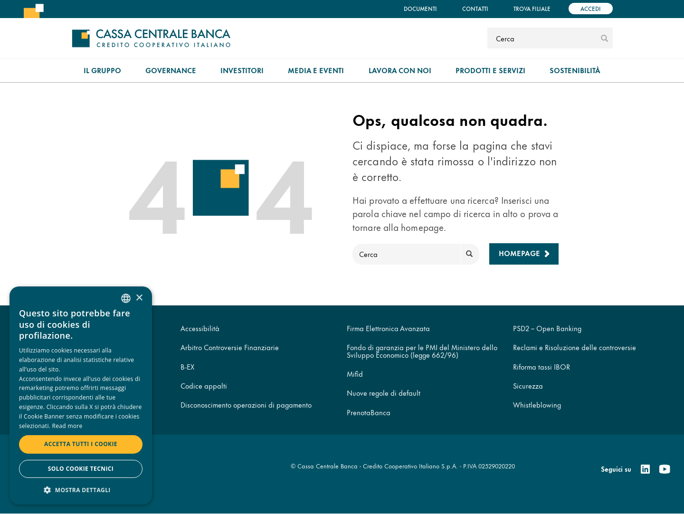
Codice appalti (203, 385)
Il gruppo (102, 70)
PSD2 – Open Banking (547, 328)
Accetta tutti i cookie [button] (80, 444)
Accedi (590, 8)
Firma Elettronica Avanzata (388, 328)
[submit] (604, 38)
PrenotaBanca (368, 412)
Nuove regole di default (383, 392)
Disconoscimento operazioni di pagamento (246, 404)
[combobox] (126, 298)
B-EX (187, 366)
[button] (80, 489)
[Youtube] (664, 469)
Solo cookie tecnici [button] (81, 469)
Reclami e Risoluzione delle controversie (574, 347)
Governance (170, 70)
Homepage (519, 252)
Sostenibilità (575, 70)
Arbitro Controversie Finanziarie (229, 347)
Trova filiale (532, 8)
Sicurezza (528, 385)
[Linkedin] (645, 469)
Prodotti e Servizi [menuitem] (490, 70)
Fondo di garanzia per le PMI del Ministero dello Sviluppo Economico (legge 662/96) (422, 351)
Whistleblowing (537, 404)
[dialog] (81, 395)
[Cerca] (542, 38)
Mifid (355, 373)
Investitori (242, 70)
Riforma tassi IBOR (541, 366)
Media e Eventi (316, 70)
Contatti (475, 8)
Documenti (420, 8)
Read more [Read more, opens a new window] (67, 426)
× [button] (138, 298)
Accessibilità (199, 328)
